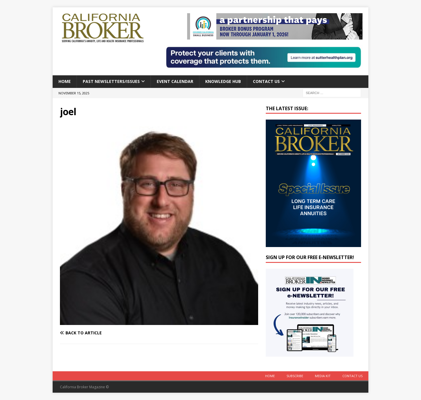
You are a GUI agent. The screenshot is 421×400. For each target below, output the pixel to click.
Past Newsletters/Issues (111, 81)
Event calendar (175, 81)
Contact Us (266, 81)
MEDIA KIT (323, 376)
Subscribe (295, 376)
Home (64, 81)
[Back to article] (108, 333)
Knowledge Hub (223, 81)
